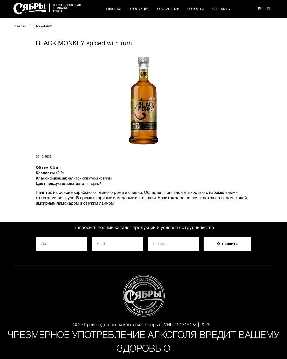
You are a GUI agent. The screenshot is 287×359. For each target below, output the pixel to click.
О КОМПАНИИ (168, 9)
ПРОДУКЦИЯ (139, 9)
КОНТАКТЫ (221, 9)
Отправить (227, 244)
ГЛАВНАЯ (113, 9)
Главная (19, 25)
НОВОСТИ (195, 9)
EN (269, 9)
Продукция (43, 25)
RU (260, 9)
